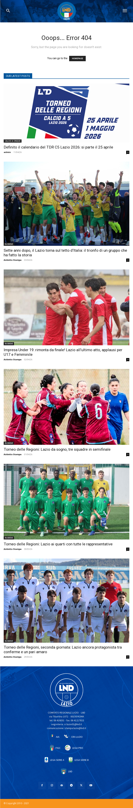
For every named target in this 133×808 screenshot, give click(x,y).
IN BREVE (9, 244)
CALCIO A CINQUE (12, 141)
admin (7, 152)
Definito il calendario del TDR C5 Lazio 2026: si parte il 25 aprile (58, 147)
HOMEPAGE (77, 58)
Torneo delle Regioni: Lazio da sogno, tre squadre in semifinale (57, 449)
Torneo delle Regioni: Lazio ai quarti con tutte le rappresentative (58, 544)
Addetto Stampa (13, 260)
